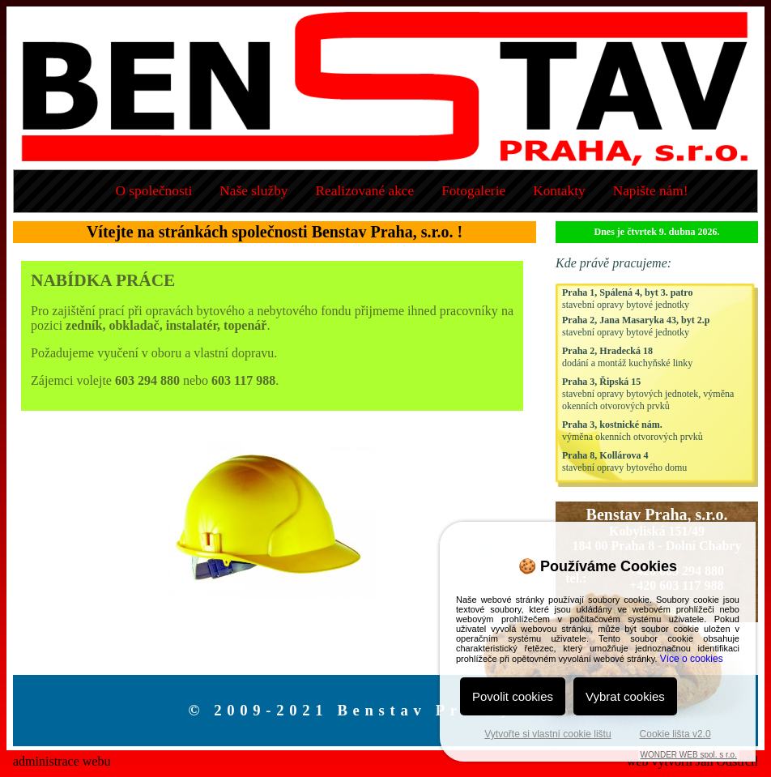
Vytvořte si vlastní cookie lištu (547, 734)
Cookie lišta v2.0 (675, 734)
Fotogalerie (473, 191)
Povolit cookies (512, 696)
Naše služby (253, 191)
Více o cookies (691, 658)
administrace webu (61, 761)
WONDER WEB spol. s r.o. (689, 754)
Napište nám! (650, 191)
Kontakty (559, 191)
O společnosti (153, 191)
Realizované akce (365, 191)
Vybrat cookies (625, 696)
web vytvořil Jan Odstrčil (692, 761)
